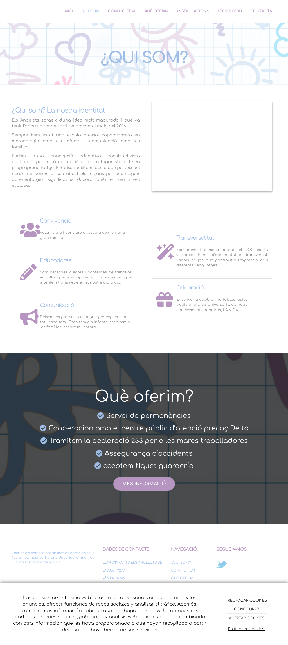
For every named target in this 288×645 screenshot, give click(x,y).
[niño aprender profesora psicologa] (212, 146)
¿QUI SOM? (181, 563)
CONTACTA (261, 11)
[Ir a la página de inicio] (6, 11)
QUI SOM (90, 11)
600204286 (114, 578)
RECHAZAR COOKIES (247, 601)
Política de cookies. (246, 629)
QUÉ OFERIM (156, 11)
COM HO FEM (121, 11)
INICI (68, 11)
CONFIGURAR (246, 609)
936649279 (114, 570)
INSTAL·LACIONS (193, 11)
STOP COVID (230, 11)
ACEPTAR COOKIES (246, 618)
